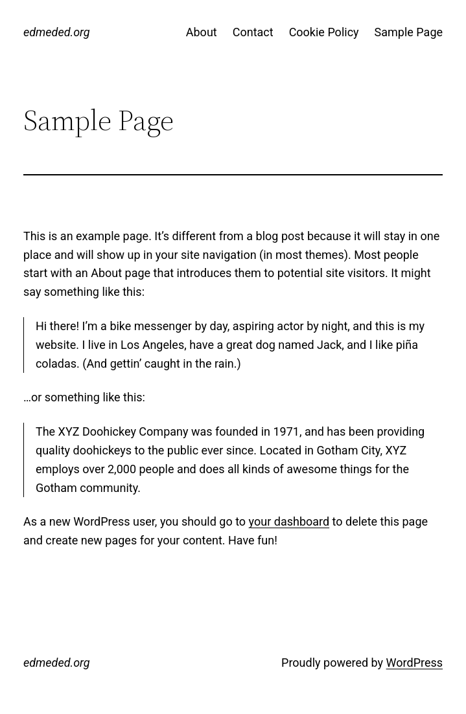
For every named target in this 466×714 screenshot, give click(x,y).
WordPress (414, 662)
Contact (253, 32)
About (201, 32)
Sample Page (409, 32)
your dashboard (289, 521)
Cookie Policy (324, 32)
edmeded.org (56, 32)
